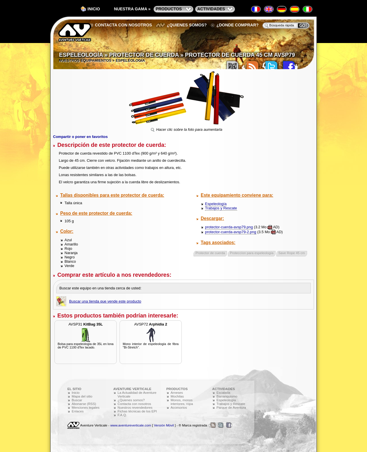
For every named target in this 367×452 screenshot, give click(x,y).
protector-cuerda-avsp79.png (229, 227)
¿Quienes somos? (187, 25)
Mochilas (177, 396)
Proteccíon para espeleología (252, 253)
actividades (211, 9)
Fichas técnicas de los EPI (137, 411)
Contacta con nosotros (123, 25)
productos (169, 9)
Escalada (223, 392)
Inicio (93, 9)
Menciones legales (85, 407)
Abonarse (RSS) (84, 404)
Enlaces (78, 411)
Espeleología (216, 204)
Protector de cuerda (210, 253)
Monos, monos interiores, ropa (182, 402)
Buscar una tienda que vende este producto (105, 301)
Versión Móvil (164, 425)
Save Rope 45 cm (291, 253)
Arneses (177, 392)
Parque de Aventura (231, 407)
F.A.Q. (122, 415)
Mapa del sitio (82, 396)
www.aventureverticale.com (130, 425)
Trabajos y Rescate (221, 208)
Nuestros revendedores (135, 407)
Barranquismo (226, 396)
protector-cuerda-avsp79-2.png (230, 232)
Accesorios (179, 407)
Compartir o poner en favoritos (80, 137)
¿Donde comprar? (237, 25)
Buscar (77, 400)
